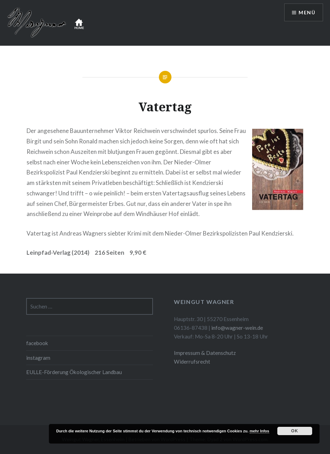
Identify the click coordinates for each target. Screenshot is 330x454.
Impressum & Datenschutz (205, 353)
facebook (37, 343)
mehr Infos (259, 431)
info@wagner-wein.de (237, 328)
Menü (307, 12)
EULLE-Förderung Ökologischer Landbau (74, 372)
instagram (38, 358)
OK (294, 431)
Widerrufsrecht (192, 361)
